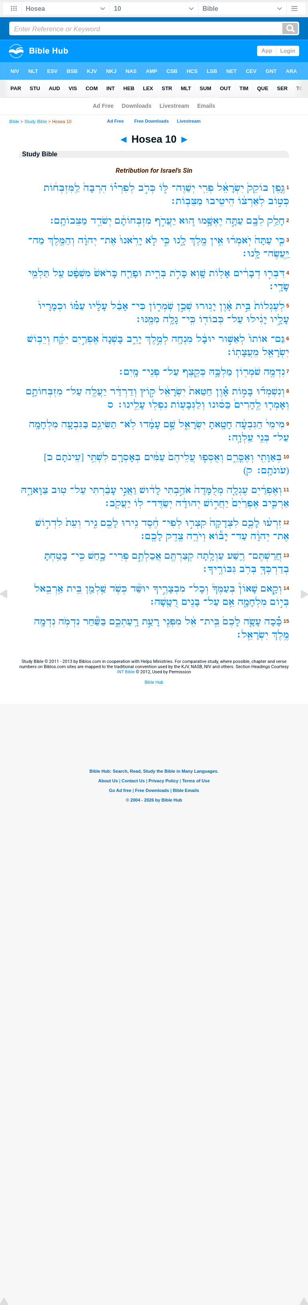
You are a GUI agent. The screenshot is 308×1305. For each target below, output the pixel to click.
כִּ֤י (280, 240)
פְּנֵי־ (151, 372)
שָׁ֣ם (169, 424)
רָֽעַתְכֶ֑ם (124, 621)
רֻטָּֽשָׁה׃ (163, 602)
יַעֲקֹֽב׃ (117, 503)
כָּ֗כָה (273, 621)
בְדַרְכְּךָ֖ (274, 569)
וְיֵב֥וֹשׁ (38, 339)
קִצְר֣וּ (196, 523)
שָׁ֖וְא (198, 273)
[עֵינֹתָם (70, 457)
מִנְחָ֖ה (182, 339)
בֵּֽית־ (210, 621)
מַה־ (36, 240)
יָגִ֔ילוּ (256, 319)
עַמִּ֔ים (154, 457)
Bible (14, 121)
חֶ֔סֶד (150, 523)
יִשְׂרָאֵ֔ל (230, 188)
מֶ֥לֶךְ (280, 635)
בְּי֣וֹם (279, 602)
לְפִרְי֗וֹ (122, 188)
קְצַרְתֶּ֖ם (179, 556)
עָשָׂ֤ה (252, 621)
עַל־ (235, 319)
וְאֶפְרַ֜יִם (266, 490)
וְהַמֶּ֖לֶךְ (61, 240)
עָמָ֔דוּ (149, 424)
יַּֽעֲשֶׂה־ (276, 253)
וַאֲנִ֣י (128, 490)
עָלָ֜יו (97, 306)
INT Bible (126, 672)
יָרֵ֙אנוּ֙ (131, 240)
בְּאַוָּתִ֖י (269, 457)
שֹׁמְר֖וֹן (247, 372)
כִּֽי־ (188, 319)
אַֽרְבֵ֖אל (48, 589)
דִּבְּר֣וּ (274, 273)
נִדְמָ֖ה (44, 621)
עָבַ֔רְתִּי (103, 490)
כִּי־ (139, 306)
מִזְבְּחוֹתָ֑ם (44, 391)
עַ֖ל (58, 273)
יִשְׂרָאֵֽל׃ (251, 635)
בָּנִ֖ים (190, 602)
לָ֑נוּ (179, 240)
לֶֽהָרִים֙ (247, 405)
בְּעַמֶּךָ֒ (223, 589)
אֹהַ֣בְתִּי (177, 490)
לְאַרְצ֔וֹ (251, 201)
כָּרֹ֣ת (178, 273)
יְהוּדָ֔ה (188, 503)
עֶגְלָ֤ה (237, 490)
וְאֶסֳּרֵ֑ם (240, 457)
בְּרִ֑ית (155, 273)
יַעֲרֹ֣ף (165, 221)
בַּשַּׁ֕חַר (94, 621)
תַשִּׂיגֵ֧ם (104, 424)
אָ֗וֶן (222, 391)
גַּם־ (278, 339)
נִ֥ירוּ (130, 523)
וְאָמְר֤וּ (276, 405)
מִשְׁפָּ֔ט (79, 273)
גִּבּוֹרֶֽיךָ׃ (218, 569)
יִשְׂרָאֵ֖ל (275, 352)
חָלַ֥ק (276, 221)
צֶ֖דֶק (175, 536)
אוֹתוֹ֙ (257, 339)
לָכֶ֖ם (109, 523)
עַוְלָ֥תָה (210, 556)
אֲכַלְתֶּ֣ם (146, 556)
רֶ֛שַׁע (236, 556)
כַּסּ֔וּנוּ (219, 405)
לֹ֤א (151, 240)
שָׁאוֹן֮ (248, 589)
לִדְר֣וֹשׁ (49, 523)
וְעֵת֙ (73, 523)
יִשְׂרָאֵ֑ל (192, 424)
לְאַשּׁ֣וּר (231, 339)
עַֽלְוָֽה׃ (239, 437)
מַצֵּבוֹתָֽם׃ (68, 221)
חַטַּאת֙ (200, 391)
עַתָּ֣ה (234, 221)
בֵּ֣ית (243, 306)
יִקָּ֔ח (61, 339)
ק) (247, 470)
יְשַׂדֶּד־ (159, 503)
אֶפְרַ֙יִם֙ (245, 503)
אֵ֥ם (228, 602)
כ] (48, 457)
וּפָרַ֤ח (131, 273)
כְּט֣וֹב (278, 201)
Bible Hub (153, 682)
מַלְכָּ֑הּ (220, 372)
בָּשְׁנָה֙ (113, 339)
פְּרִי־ (119, 556)
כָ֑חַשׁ (97, 556)
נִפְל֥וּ (157, 405)
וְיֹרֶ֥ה (196, 536)
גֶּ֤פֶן (278, 188)
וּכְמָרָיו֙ (52, 306)
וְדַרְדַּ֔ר (123, 391)
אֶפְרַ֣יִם (85, 339)
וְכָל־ (198, 589)
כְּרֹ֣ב (147, 188)
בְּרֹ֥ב (248, 569)
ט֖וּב (59, 490)
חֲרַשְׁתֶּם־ (265, 556)
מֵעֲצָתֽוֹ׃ (242, 352)
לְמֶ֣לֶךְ (156, 339)
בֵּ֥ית (74, 589)
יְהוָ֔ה (87, 240)
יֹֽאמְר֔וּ (239, 240)
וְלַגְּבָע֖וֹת (187, 405)
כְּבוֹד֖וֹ (211, 319)
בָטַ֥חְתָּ (55, 556)
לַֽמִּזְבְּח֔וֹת (62, 188)
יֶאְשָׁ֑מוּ (210, 221)
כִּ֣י (165, 240)
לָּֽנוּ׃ (250, 253)
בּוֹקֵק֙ (257, 188)
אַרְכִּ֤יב (275, 503)
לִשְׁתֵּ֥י (97, 457)
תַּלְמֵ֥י (38, 273)
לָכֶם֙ (232, 621)
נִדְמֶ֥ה (274, 372)
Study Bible (35, 121)
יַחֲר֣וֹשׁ (216, 503)
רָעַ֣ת (151, 621)
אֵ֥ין (216, 240)
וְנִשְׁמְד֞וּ (270, 391)
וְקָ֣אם (271, 589)
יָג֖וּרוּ (205, 306)
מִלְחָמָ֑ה (252, 602)
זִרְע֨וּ (272, 523)
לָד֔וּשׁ (150, 490)
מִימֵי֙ (275, 424)
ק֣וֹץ (147, 391)
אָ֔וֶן (225, 306)
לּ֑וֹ (163, 188)
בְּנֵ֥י (263, 437)
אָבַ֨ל (119, 306)
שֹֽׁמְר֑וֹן (161, 306)
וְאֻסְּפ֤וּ (211, 457)
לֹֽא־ (128, 424)
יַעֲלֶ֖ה (96, 391)
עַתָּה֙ (263, 240)
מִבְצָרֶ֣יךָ (168, 589)
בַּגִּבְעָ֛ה (75, 424)
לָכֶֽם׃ (150, 536)
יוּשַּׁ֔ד (140, 589)
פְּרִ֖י (206, 188)
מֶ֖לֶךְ (198, 240)
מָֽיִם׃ (128, 372)
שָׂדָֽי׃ (278, 286)
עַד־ (239, 536)
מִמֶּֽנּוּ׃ (147, 319)
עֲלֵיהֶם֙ (182, 457)
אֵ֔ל (191, 621)
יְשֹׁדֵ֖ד (100, 221)
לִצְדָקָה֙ (224, 523)
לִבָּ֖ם (255, 221)
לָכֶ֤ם (251, 523)
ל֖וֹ (139, 503)
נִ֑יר (90, 523)
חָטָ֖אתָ (220, 424)
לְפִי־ (172, 523)
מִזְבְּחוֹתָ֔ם (133, 221)
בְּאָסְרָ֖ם (126, 457)
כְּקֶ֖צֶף (194, 372)
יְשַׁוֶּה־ (183, 188)
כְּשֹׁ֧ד (118, 589)
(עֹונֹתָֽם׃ (272, 470)
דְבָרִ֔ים (247, 273)
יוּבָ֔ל (205, 339)
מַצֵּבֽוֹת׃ (186, 201)
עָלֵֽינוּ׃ (131, 405)
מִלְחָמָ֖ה (43, 424)
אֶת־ (108, 240)
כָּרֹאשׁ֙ (106, 273)
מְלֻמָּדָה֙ (208, 490)
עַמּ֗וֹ (77, 306)
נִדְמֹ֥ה (69, 621)
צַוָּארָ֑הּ (34, 490)
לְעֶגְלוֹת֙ (269, 306)
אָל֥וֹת (219, 273)
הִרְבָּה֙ (95, 188)
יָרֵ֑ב (134, 339)
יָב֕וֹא (218, 536)
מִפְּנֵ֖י (171, 621)
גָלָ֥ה (170, 319)
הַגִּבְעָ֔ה (249, 424)
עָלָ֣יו (279, 319)
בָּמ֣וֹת (242, 391)
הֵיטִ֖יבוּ (220, 201)
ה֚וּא (186, 221)
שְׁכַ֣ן (184, 306)
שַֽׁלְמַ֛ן (95, 589)
